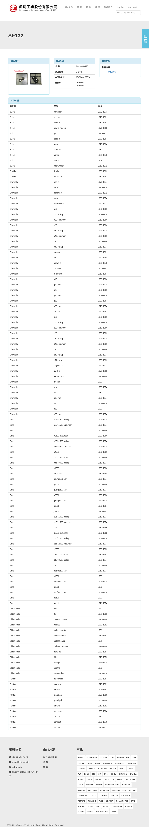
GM (99, 774)
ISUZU (89, 779)
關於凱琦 (69, 7)
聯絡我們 (108, 7)
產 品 (88, 7)
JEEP (106, 779)
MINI (95, 790)
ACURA (81, 758)
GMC (106, 774)
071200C (112, 72)
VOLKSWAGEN (102, 812)
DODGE (122, 769)
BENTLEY (81, 763)
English (120, 7)
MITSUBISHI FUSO (119, 790)
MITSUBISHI (104, 790)
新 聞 (79, 7)
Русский (132, 7)
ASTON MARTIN (123, 758)
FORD (86, 774)
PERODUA (103, 796)
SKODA (105, 806)
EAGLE (131, 769)
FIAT (79, 774)
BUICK (97, 763)
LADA (119, 779)
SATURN (81, 806)
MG (89, 790)
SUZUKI (81, 812)
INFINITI (81, 779)
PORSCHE (92, 801)
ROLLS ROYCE (122, 801)
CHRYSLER (131, 763)
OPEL (94, 796)
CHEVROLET (120, 763)
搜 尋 (97, 7)
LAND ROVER (130, 779)
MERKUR (81, 790)
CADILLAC (107, 763)
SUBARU (128, 806)
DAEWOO (91, 769)
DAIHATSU (102, 769)
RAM (101, 801)
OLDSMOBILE (83, 796)
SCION (90, 806)
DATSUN (112, 769)
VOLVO (114, 812)
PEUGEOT (114, 796)
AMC (112, 758)
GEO (93, 774)
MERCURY (126, 785)
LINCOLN (89, 785)
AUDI (134, 758)
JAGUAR (98, 779)
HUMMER (123, 774)
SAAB (133, 801)
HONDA (113, 774)
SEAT (97, 806)
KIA (112, 779)
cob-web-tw (17, 767)
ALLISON (103, 758)
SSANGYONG (116, 806)
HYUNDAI (133, 774)
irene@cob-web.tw (20, 762)
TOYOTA (90, 812)
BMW (90, 763)
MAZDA (99, 785)
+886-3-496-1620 (20, 757)
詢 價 (145, 39)
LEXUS (80, 785)
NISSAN (132, 790)
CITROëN (81, 769)
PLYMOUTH (125, 796)
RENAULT (109, 801)
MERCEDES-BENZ (112, 785)
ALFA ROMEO (92, 758)
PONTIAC (81, 801)
